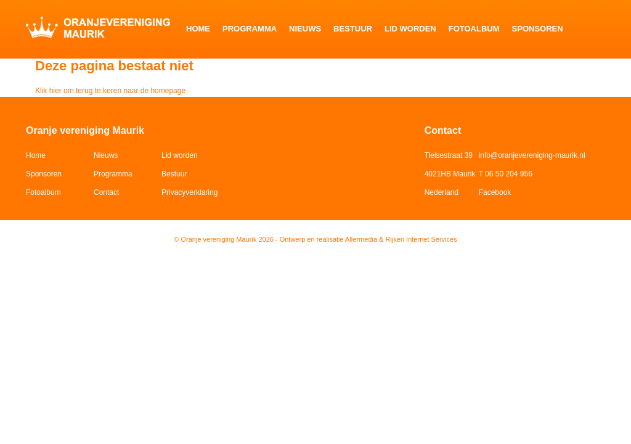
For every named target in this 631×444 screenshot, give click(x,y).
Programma (249, 28)
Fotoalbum (474, 28)
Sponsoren (537, 28)
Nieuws (305, 28)
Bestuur (352, 28)
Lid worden (410, 28)
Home (198, 28)
